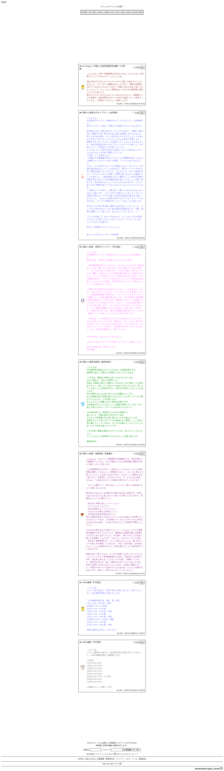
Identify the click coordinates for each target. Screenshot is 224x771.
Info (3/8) (92, 12)
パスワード (112, 750)
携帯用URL (110, 759)
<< (103, 754)
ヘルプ (127, 759)
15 (129, 754)
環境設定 (142, 759)
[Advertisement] (91, 38)
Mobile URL (109, 12)
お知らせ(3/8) (90, 759)
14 (127, 754)
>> (136, 754)
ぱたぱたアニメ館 (114, 764)
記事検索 (100, 759)
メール (134, 759)
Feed (117, 12)
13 (125, 754)
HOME (84, 12)
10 (118, 754)
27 (133, 754)
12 (122, 754)
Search (100, 12)
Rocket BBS (137, 12)
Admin (128, 12)
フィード (119, 759)
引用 (135, 67)
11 (120, 754)
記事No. (92, 750)
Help (123, 12)
